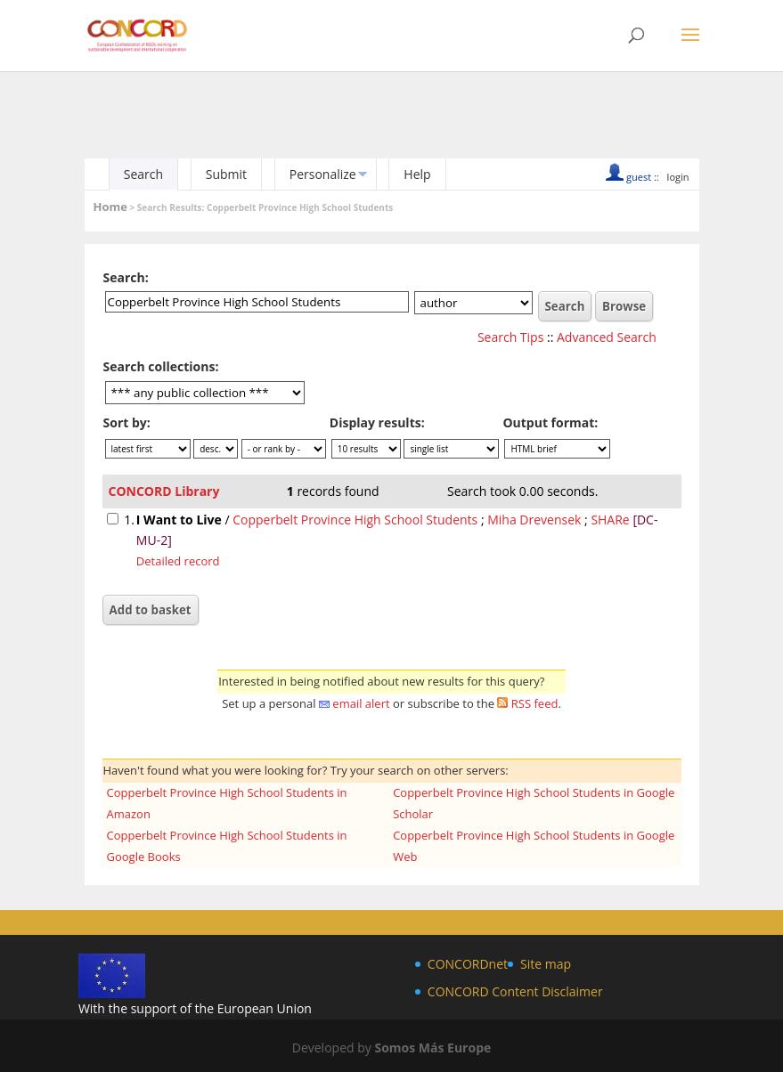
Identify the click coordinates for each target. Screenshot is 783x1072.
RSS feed (535, 703)
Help (417, 174)
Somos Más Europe (432, 1047)
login (678, 176)
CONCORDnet (468, 963)
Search (143, 174)
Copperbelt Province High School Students (354, 519)
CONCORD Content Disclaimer (515, 991)
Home (110, 207)
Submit (226, 174)
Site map (545, 963)
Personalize (323, 174)
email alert (360, 703)
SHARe (610, 519)
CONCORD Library (164, 491)
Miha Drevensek (534, 519)
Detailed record (178, 561)
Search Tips (510, 337)
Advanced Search (607, 337)
